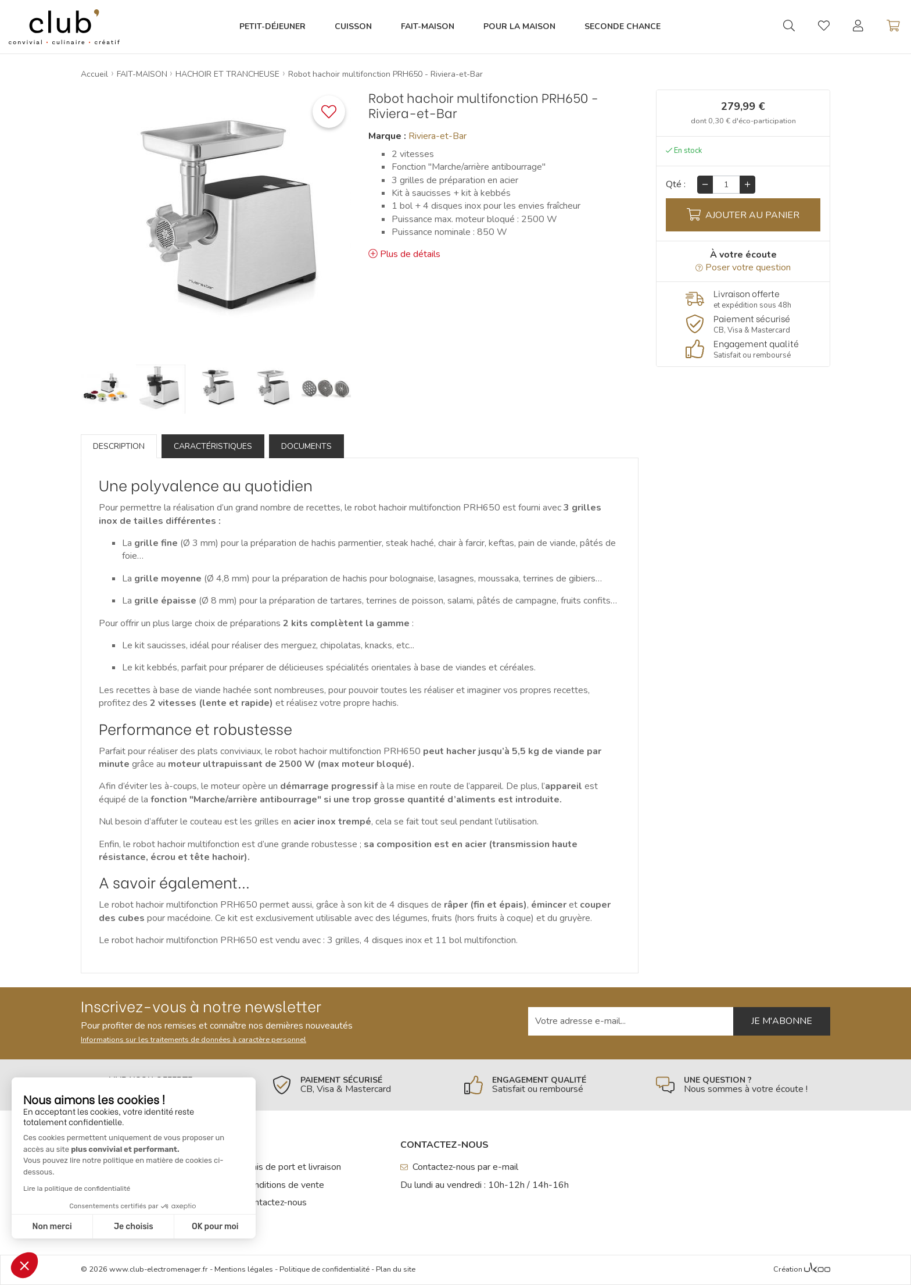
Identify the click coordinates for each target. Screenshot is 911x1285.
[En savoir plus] (743, 299)
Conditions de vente (279, 1185)
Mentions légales (243, 1269)
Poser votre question (743, 267)
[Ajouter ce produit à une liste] (329, 111)
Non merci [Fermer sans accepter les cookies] (51, 1227)
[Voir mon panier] (893, 27)
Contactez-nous (271, 1202)
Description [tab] (119, 446)
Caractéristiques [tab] (213, 446)
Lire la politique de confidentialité (76, 1188)
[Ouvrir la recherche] (789, 27)
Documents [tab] (306, 446)
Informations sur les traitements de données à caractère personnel (193, 1039)
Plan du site (395, 1269)
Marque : (387, 136)
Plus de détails (404, 254)
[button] (24, 1265)
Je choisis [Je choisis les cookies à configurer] (133, 1227)
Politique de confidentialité (324, 1269)
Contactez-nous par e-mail (459, 1167)
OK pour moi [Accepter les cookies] (215, 1227)
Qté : (676, 184)
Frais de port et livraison (288, 1167)
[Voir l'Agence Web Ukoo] (817, 1270)
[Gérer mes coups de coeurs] (824, 27)
